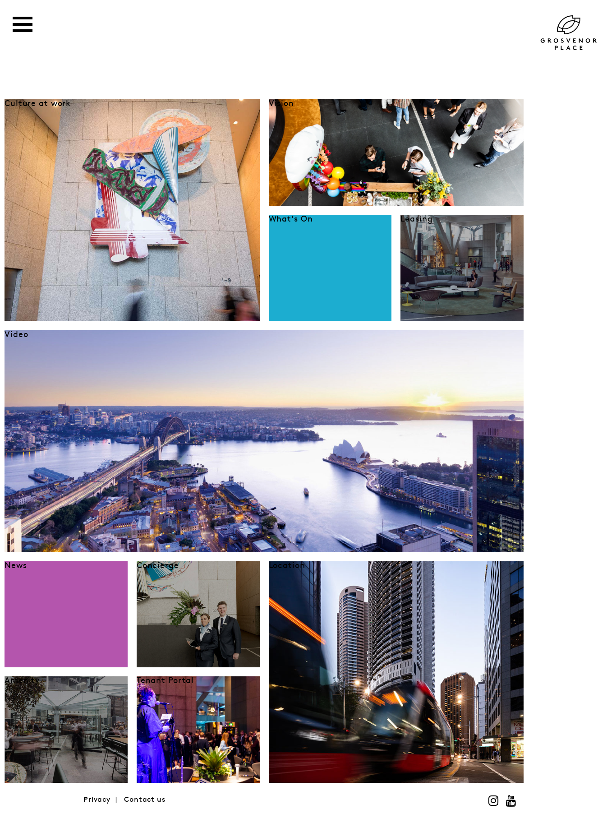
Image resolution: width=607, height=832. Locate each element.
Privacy (96, 799)
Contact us (145, 799)
